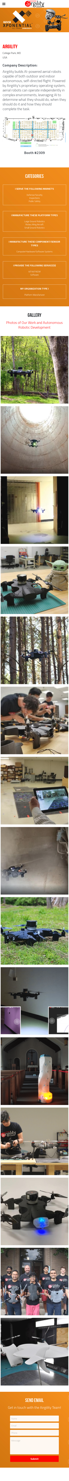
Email (13, 1428)
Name (14, 1420)
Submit (34, 1461)
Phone (14, 1435)
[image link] (34, 4)
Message (15, 1443)
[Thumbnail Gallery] (34, 372)
